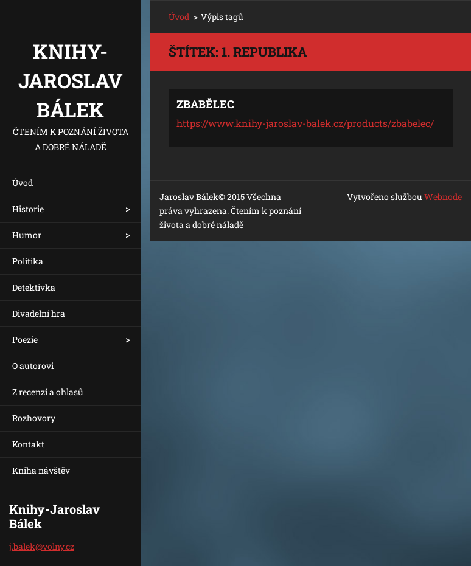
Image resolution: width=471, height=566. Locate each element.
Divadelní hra (38, 313)
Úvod (22, 182)
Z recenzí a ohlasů (47, 392)
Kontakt (28, 444)
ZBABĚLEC (205, 104)
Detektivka (33, 287)
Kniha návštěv (41, 470)
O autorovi (33, 365)
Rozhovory (33, 418)
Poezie (25, 339)
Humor (26, 235)
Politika (27, 261)
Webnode (443, 196)
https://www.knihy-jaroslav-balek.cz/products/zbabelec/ (305, 123)
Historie (28, 209)
